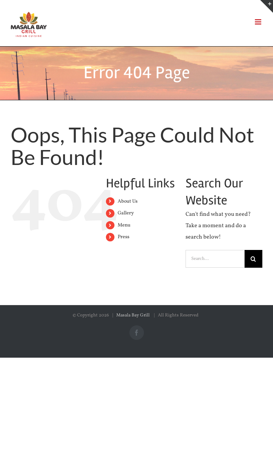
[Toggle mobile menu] (258, 22)
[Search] (253, 259)
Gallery (126, 213)
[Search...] (215, 259)
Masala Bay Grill (133, 315)
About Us (128, 201)
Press (123, 237)
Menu (124, 225)
